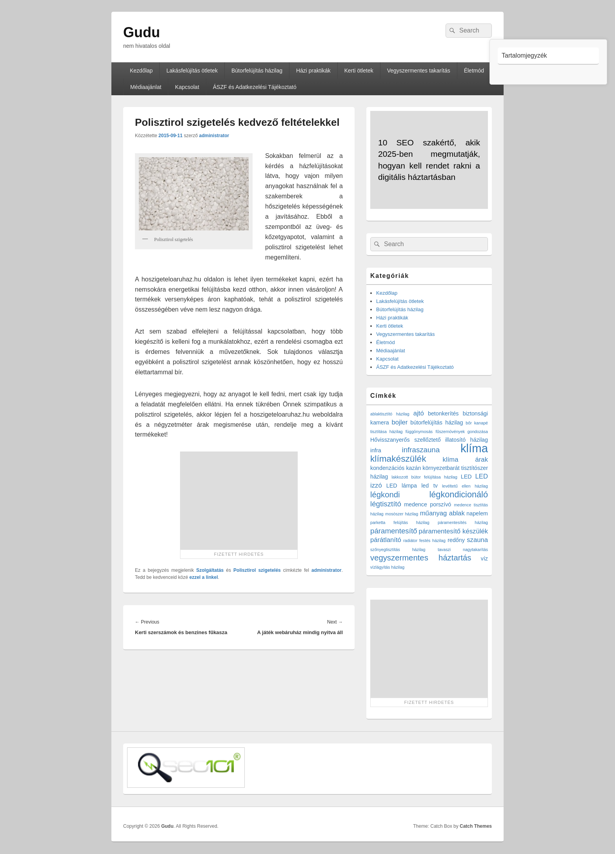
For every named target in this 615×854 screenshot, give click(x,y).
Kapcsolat (187, 87)
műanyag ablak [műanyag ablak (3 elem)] (442, 513)
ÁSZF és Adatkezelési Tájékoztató (255, 87)
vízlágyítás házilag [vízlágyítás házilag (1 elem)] (387, 567)
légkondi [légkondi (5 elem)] (385, 494)
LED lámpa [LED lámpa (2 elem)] (401, 485)
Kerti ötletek (358, 70)
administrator (214, 135)
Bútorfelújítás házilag (256, 70)
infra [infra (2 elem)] (375, 450)
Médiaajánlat (145, 87)
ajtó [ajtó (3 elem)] (418, 413)
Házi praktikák (313, 70)
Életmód (474, 70)
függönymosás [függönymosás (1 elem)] (419, 431)
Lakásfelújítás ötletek (192, 70)
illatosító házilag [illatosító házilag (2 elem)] (466, 440)
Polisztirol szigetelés (257, 570)
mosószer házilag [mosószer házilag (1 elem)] (401, 513)
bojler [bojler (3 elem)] (400, 422)
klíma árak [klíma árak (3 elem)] (465, 459)
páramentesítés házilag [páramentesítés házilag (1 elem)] (463, 522)
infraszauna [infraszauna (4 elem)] (421, 450)
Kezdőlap (141, 70)
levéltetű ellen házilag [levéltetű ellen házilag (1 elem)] (465, 486)
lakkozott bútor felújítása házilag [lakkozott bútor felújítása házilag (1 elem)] (424, 477)
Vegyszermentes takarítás (418, 70)
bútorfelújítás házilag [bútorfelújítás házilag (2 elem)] (436, 422)
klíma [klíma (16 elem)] (474, 448)
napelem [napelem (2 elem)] (477, 513)
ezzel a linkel (203, 577)
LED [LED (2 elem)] (466, 476)
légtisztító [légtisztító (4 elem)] (385, 504)
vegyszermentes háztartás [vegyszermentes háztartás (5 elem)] (420, 557)
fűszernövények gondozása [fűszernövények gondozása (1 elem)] (462, 431)
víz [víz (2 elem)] (484, 558)
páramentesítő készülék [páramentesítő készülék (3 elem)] (453, 531)
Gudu (141, 32)
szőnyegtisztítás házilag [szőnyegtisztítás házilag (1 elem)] (397, 549)
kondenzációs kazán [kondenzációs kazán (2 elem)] (395, 468)
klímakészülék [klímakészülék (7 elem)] (398, 458)
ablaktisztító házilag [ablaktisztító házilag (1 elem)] (389, 414)
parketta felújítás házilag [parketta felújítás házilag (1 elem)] (399, 522)
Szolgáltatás (210, 570)
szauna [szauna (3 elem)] (477, 540)
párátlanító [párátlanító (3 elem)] (385, 540)
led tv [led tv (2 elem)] (429, 485)
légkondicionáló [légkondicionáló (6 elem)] (458, 494)
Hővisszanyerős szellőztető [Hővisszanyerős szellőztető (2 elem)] (405, 440)
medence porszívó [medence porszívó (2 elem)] (427, 504)
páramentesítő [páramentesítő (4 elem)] (393, 531)
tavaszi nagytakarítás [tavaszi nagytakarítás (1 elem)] (463, 549)
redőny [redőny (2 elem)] (456, 540)
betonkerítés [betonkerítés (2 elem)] (443, 413)
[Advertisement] (239, 500)
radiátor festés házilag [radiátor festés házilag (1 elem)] (424, 540)
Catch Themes (476, 826)
